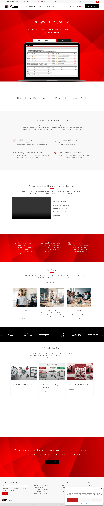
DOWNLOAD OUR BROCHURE (44, 40)
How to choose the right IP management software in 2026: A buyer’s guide (51, 385)
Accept (72, 500)
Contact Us (71, 6)
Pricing (60, 6)
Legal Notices (50, 504)
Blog (65, 6)
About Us (48, 6)
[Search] (97, 2)
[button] (101, 489)
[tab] (72, 202)
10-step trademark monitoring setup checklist (22, 385)
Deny (84, 500)
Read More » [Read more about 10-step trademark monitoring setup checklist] (15, 389)
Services (40, 6)
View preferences (96, 500)
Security (54, 6)
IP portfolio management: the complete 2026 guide (78, 385)
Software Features (29, 6)
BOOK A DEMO (63, 40)
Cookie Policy (81, 503)
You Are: (56, 1)
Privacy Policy (59, 504)
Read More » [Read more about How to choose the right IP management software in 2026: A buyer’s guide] (44, 391)
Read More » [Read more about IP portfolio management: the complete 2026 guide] (72, 389)
